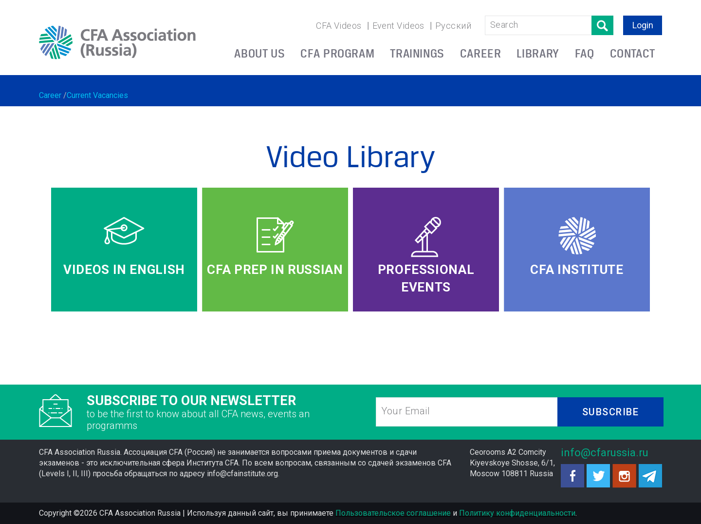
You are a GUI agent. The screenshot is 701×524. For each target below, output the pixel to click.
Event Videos (398, 25)
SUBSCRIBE (610, 412)
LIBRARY (538, 53)
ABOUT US (259, 53)
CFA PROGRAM (337, 53)
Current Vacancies (97, 95)
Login (642, 25)
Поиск (602, 25)
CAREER (480, 53)
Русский (453, 25)
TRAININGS (417, 53)
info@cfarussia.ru (604, 452)
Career (50, 95)
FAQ (584, 53)
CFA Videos (339, 25)
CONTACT (632, 53)
